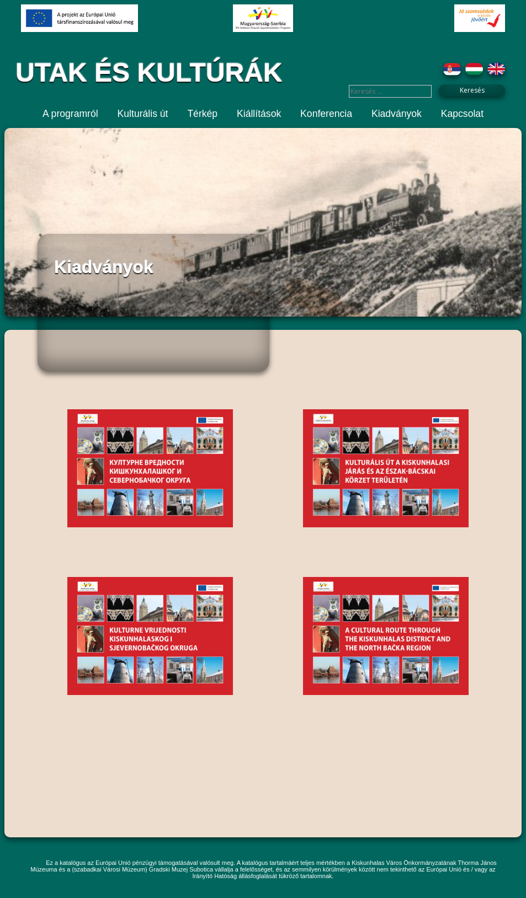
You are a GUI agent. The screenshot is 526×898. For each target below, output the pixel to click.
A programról (70, 113)
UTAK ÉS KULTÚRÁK (149, 72)
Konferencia (326, 113)
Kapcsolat (462, 113)
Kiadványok (396, 113)
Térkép (202, 113)
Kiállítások (259, 113)
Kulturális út (143, 113)
